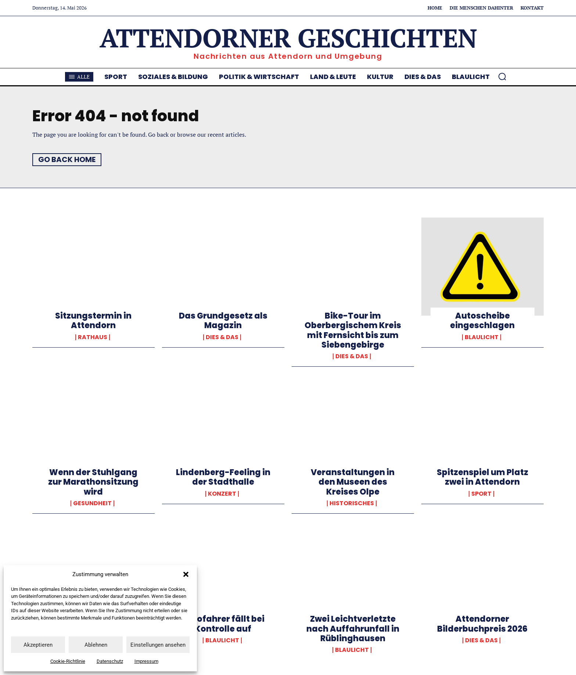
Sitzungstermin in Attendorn (93, 320)
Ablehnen (95, 645)
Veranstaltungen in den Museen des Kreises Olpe (353, 482)
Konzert (222, 494)
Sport (481, 494)
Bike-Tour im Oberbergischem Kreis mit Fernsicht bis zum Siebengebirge (353, 330)
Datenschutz (110, 661)
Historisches (352, 503)
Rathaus (92, 337)
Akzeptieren (38, 645)
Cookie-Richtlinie (67, 661)
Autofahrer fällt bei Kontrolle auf (222, 623)
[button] (186, 574)
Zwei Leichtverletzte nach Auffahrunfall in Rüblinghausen (352, 628)
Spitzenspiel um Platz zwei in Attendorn (482, 477)
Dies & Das (222, 337)
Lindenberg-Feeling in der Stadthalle (223, 477)
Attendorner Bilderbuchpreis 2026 (482, 623)
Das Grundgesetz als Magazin (223, 320)
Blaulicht (481, 337)
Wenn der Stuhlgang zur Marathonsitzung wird (93, 482)
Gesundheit (92, 503)
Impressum (146, 661)
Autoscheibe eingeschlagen (482, 320)
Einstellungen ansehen (158, 645)
